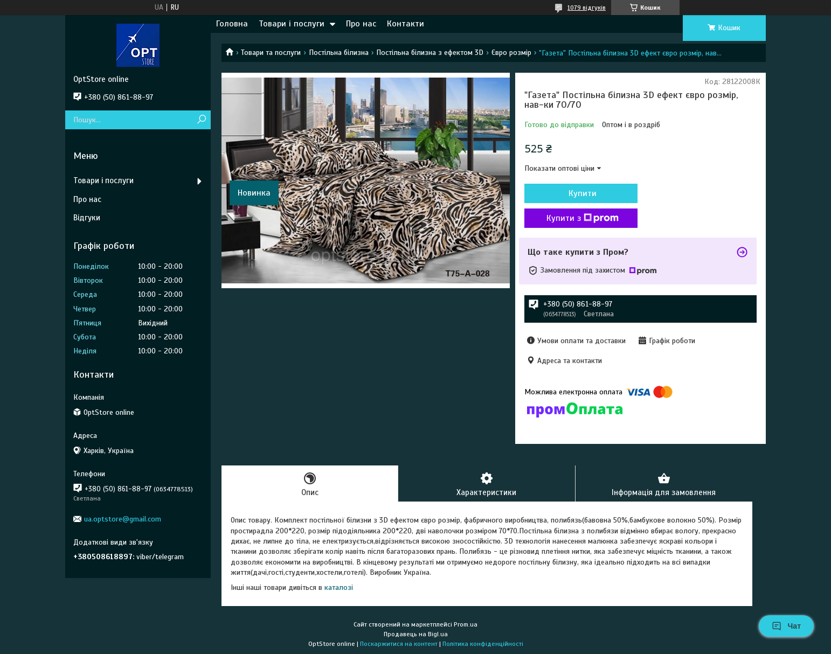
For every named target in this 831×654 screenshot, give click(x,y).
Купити (583, 193)
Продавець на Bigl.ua (416, 634)
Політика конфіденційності (482, 644)
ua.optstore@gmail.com (122, 519)
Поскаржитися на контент (399, 644)
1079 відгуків (586, 7)
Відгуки (86, 217)
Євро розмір (511, 52)
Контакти (405, 23)
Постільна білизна (339, 52)
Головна (232, 23)
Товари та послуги (271, 52)
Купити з (582, 218)
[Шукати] (201, 119)
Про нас (361, 23)
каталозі (338, 587)
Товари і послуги (291, 23)
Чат (786, 626)
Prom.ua (465, 624)
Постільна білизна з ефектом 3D (429, 52)
